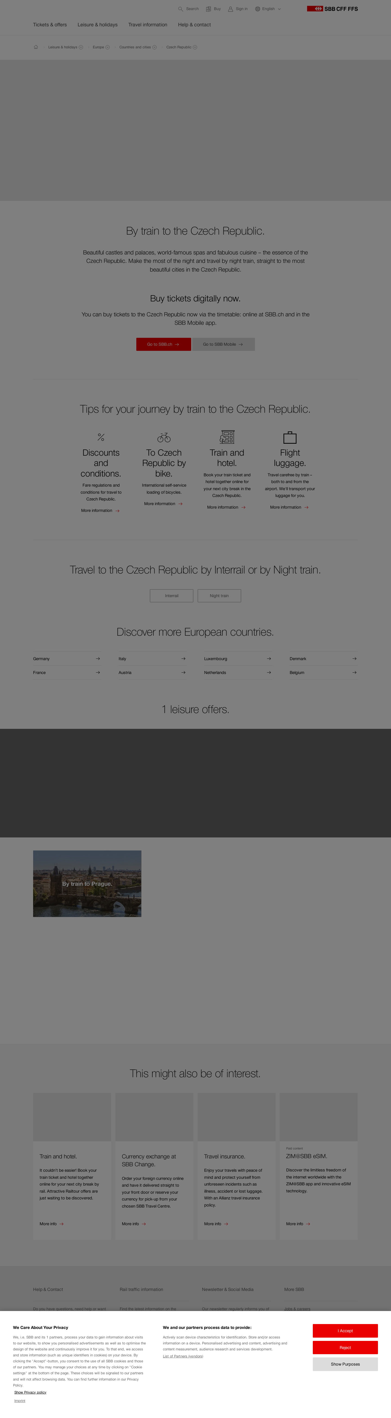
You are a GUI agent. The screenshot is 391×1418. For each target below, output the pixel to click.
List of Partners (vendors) (183, 1365)
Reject (345, 1356)
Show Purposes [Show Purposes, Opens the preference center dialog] (345, 1372)
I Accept (345, 1339)
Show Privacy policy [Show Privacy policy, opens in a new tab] (30, 1401)
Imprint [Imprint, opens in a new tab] (19, 1409)
